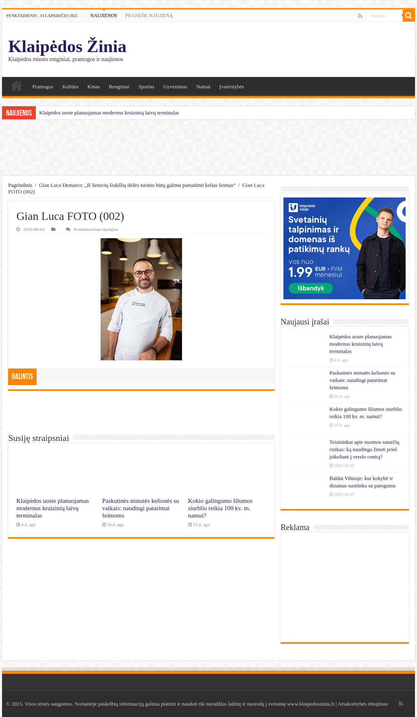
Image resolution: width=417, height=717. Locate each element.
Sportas (146, 86)
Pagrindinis (20, 185)
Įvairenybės (231, 86)
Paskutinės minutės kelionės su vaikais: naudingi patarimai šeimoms (140, 508)
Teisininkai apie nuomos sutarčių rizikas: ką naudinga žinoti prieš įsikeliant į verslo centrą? (364, 449)
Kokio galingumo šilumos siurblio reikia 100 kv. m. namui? (220, 508)
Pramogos (42, 86)
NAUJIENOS (103, 15)
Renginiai (119, 86)
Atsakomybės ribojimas (362, 704)
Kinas (94, 86)
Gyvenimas (175, 86)
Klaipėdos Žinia (67, 46)
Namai (16, 85)
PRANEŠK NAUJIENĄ (149, 15)
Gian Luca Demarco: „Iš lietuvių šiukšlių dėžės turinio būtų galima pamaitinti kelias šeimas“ (137, 185)
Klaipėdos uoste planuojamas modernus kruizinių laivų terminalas (109, 113)
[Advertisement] (208, 147)
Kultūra (70, 86)
